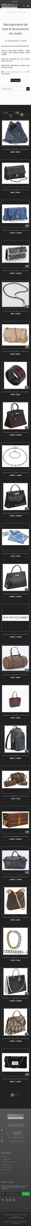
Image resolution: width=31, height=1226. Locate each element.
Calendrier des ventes (18, 11)
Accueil (9, 11)
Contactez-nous (7, 1159)
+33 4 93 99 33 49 (17, 1137)
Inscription (26, 1194)
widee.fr (18, 1223)
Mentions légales (7, 1169)
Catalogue (15, 80)
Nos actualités (7, 1164)
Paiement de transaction (9, 1162)
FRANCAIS (15, 1)
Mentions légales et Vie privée (16, 1218)
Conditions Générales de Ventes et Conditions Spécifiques (15, 1215)
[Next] (28, 114)
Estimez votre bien (8, 1167)
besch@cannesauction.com (16, 1141)
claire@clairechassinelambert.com (15, 72)
